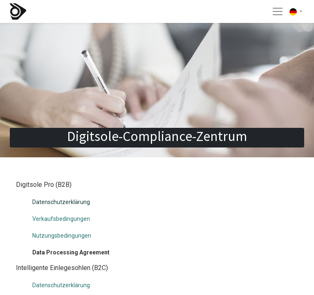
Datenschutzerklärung (61, 202)
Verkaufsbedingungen (61, 219)
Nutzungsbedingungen (61, 235)
